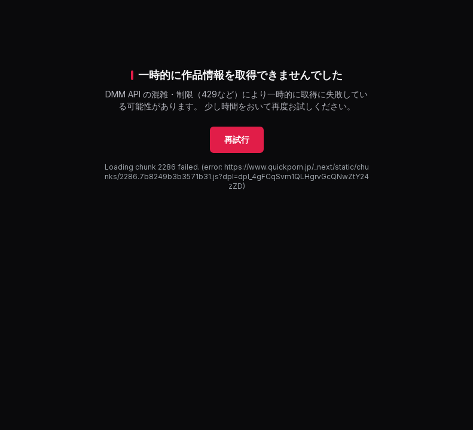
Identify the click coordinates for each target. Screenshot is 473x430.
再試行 (236, 139)
